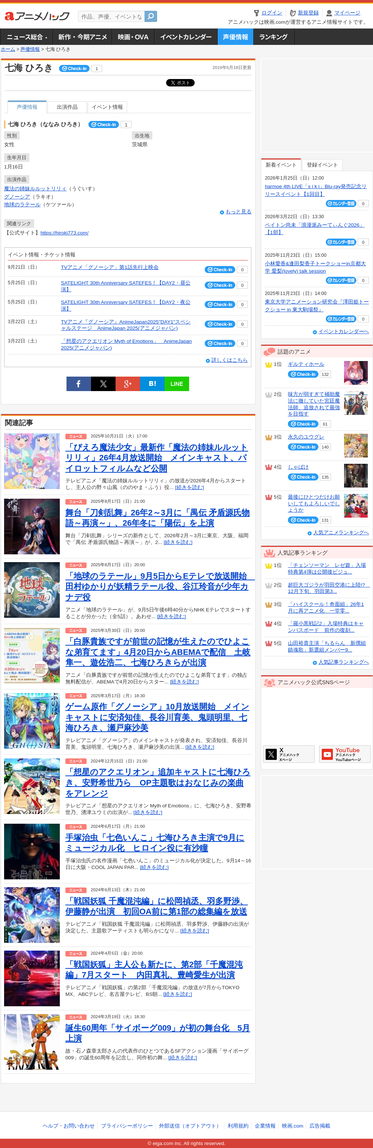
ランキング (274, 37)
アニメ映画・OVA (133, 37)
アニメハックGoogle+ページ (345, 754)
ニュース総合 (27, 37)
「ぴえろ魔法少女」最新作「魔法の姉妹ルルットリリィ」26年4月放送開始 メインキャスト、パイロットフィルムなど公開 (156, 458)
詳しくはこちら (229, 360)
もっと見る (239, 211)
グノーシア (17, 197)
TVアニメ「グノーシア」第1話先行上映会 (110, 267)
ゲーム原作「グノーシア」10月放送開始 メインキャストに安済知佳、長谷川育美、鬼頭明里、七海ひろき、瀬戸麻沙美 (157, 717)
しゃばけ (298, 467)
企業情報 (265, 1126)
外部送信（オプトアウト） (190, 1126)
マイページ (347, 13)
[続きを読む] (189, 487)
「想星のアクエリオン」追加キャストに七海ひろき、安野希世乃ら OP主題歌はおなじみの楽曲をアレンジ (157, 782)
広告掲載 (319, 1126)
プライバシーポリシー (127, 1126)
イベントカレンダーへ (343, 331)
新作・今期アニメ (82, 37)
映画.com (292, 1126)
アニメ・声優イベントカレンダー (186, 37)
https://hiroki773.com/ (64, 233)
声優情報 (235, 37)
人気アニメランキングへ (341, 532)
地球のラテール (22, 204)
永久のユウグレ (306, 437)
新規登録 (308, 13)
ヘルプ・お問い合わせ (69, 1126)
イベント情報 (107, 107)
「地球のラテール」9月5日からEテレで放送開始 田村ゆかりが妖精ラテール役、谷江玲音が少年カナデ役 (160, 586)
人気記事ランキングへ (343, 662)
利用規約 (238, 1126)
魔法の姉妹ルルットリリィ (35, 188)
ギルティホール (306, 364)
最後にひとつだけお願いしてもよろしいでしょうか (314, 503)
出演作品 (67, 107)
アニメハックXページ (289, 754)
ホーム (8, 49)
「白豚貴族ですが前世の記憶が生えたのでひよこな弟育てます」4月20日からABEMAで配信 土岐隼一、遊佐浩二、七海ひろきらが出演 (157, 652)
